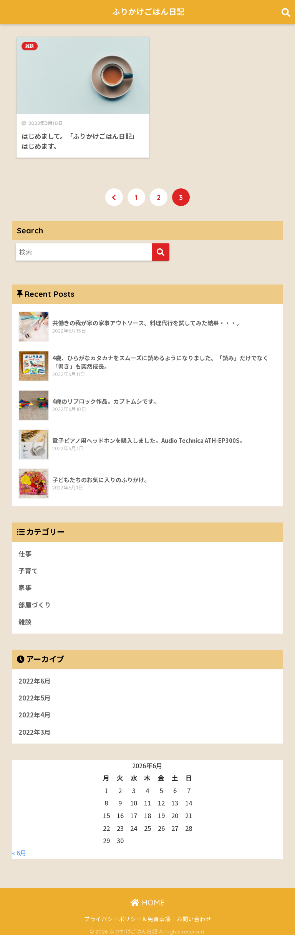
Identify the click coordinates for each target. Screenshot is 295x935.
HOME (148, 898)
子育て (28, 565)
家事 (24, 582)
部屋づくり (34, 599)
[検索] (160, 247)
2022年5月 (34, 693)
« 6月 (19, 848)
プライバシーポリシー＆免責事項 (127, 914)
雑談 (29, 46)
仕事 (24, 548)
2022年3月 (34, 727)
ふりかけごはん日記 (148, 11)
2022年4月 (34, 710)
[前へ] (114, 192)
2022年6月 (34, 675)
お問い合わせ (194, 914)
